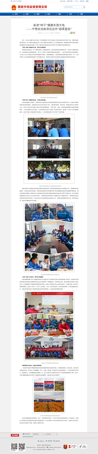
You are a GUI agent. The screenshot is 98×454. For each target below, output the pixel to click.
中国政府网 (26, 434)
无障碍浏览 (82, 1)
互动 (70, 14)
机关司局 (48, 434)
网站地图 (49, 441)
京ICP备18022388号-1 (41, 447)
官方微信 (63, 1)
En (88, 1)
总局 (21, 17)
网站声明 (57, 441)
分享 (77, 1)
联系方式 (41, 441)
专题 (81, 14)
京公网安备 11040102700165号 (54, 447)
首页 (16, 14)
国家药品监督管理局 (28, 436)
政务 (48, 14)
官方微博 (70, 1)
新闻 (38, 14)
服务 (59, 14)
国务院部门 (36, 434)
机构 (27, 14)
